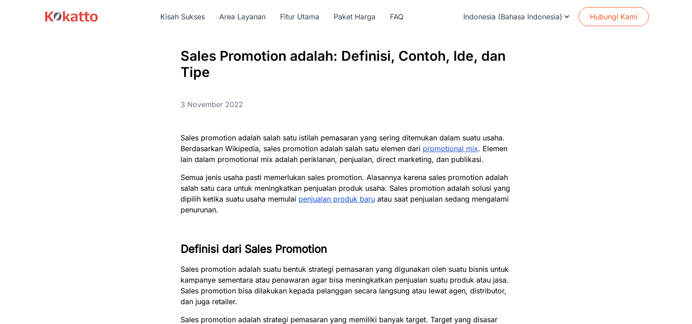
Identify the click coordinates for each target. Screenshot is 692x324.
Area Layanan (242, 16)
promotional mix (450, 148)
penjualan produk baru (337, 198)
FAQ (396, 16)
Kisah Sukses (182, 16)
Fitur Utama (299, 16)
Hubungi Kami (614, 16)
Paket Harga (354, 16)
